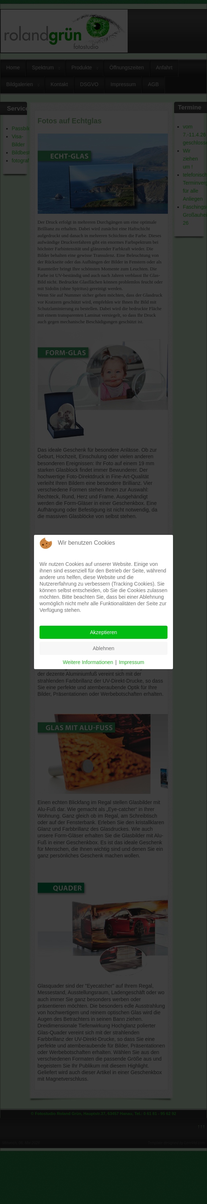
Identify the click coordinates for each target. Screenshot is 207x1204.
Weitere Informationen (88, 662)
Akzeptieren (103, 632)
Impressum (131, 662)
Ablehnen (103, 648)
